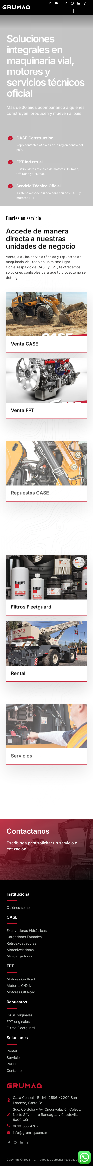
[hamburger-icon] (74, 11)
